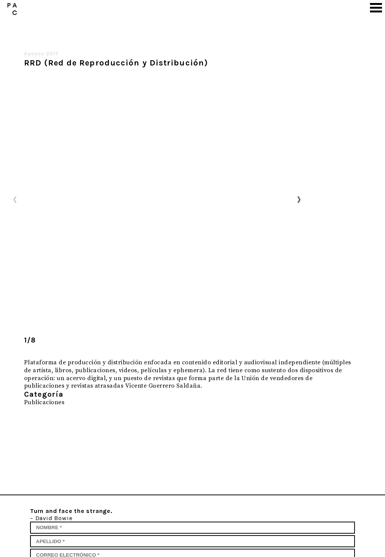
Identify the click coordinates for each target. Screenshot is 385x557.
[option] (157, 199)
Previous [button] (15, 199)
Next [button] (299, 199)
